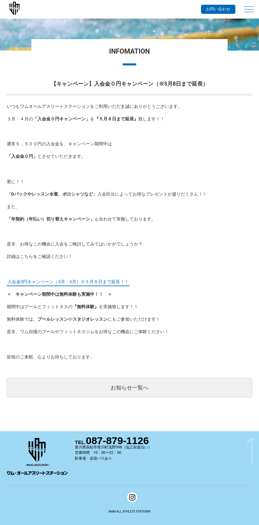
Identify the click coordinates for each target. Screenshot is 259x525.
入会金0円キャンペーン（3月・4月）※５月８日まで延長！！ (68, 281)
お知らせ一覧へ (129, 387)
